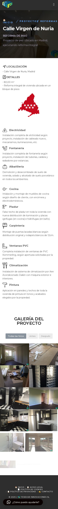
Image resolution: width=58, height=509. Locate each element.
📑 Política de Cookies (30, 489)
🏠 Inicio (19, 487)
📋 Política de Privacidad (21, 491)
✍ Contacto (46, 491)
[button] (54, 4)
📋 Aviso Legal (35, 487)
